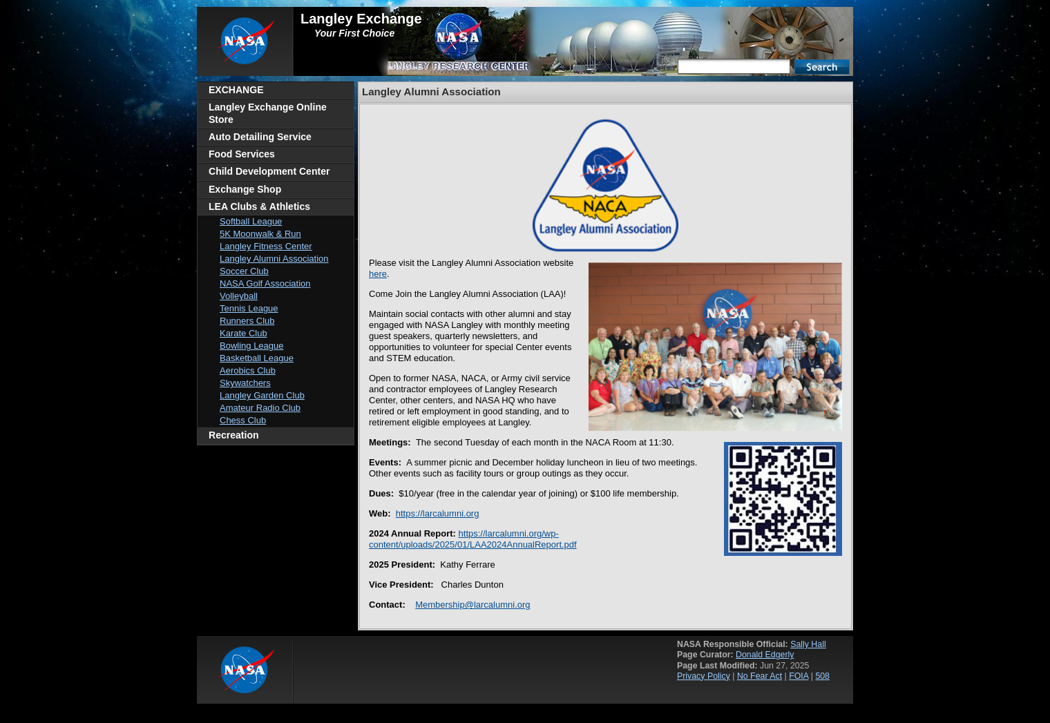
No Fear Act (759, 676)
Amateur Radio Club (260, 408)
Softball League (251, 221)
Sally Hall (807, 644)
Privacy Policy (703, 676)
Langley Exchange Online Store (268, 113)
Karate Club (243, 333)
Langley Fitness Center (266, 246)
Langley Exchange (361, 18)
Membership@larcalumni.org (472, 604)
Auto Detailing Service (260, 136)
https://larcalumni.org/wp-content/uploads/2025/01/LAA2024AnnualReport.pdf (473, 539)
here (378, 274)
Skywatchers (245, 383)
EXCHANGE (236, 89)
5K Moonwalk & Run (260, 234)
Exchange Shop (245, 189)
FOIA (798, 676)
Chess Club (243, 420)
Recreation (234, 435)
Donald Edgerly (765, 654)
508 (822, 676)
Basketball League (257, 358)
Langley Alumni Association (274, 258)
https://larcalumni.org (437, 513)
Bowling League (252, 345)
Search (822, 67)
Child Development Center (269, 171)
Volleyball (239, 296)
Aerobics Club (248, 370)
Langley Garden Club (262, 395)
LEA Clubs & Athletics (259, 206)
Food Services (242, 154)
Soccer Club (244, 271)
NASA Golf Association (265, 283)
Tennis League (249, 308)
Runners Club (247, 321)
